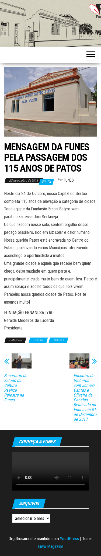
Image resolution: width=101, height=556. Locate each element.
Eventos (38, 340)
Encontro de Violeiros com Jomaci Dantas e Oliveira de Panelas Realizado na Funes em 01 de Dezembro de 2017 (85, 397)
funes (69, 180)
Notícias (58, 340)
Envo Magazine (50, 546)
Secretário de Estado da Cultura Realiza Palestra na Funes (15, 387)
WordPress (69, 538)
